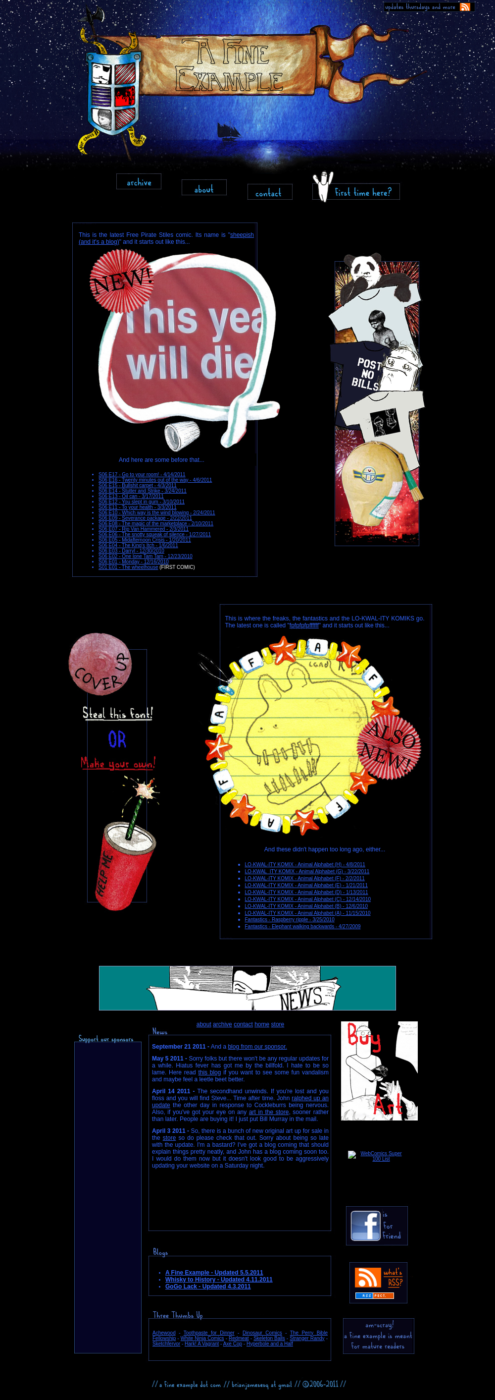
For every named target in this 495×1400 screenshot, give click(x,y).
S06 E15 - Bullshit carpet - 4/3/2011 (138, 485)
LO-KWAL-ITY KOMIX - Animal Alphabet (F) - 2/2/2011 (305, 878)
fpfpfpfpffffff (304, 625)
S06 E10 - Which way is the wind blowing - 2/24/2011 (157, 512)
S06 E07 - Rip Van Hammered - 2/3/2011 (144, 529)
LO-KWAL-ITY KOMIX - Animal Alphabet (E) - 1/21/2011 (306, 885)
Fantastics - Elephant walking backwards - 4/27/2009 (303, 926)
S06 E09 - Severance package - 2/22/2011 (145, 518)
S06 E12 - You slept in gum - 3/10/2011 (142, 501)
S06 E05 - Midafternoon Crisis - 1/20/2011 (145, 540)
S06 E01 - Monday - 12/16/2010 (134, 561)
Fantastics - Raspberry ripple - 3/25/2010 (290, 919)
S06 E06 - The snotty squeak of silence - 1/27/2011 (155, 534)
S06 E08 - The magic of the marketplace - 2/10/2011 (156, 523)
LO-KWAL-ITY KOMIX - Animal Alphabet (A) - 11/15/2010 (308, 913)
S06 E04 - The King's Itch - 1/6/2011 (138, 545)
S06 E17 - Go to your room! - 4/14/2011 (142, 474)
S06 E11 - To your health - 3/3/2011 (138, 507)
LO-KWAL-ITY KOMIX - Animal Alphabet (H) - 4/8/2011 (305, 864)
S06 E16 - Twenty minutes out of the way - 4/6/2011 (155, 480)
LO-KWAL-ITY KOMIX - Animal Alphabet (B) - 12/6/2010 (306, 906)
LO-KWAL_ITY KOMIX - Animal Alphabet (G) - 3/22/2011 (307, 871)
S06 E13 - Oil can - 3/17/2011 (131, 496)
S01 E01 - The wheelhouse (128, 567)
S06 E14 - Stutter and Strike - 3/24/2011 (143, 491)
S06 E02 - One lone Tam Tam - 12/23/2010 (146, 556)
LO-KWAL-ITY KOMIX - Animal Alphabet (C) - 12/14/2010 (308, 899)
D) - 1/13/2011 (352, 892)
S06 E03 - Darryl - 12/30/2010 (131, 551)
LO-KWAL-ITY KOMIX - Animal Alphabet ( (291, 892)
